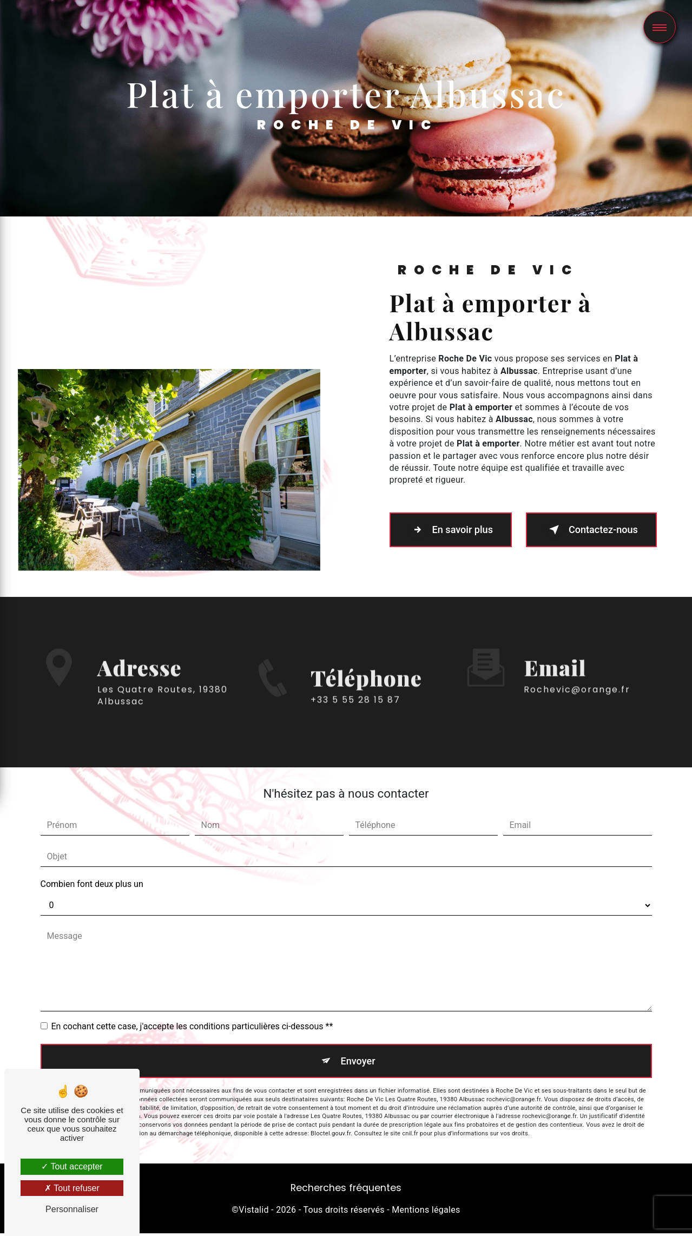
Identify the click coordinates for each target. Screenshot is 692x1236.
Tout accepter (71, 1166)
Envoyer (358, 1062)
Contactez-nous (590, 530)
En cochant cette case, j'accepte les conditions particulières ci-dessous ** (192, 1026)
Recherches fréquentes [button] (346, 1190)
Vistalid (254, 1212)
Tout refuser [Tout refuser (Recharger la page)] (72, 1188)
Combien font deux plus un (92, 884)
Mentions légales (426, 1212)
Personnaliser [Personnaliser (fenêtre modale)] (71, 1209)
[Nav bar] (659, 27)
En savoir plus (456, 530)
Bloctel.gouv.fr (331, 1136)
